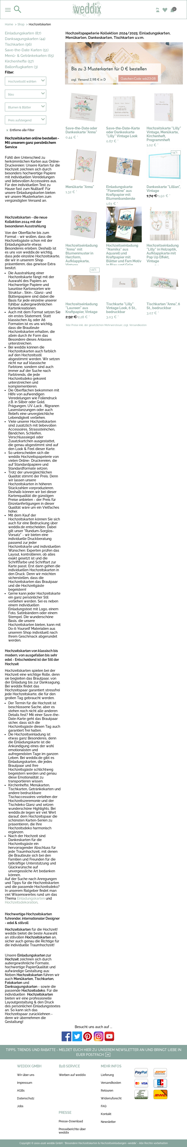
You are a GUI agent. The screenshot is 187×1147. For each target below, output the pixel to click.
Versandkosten (111, 1082)
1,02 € (153, 145)
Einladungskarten (31, 898)
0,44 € (71, 137)
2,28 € (77, 317)
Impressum (24, 1082)
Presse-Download (71, 1121)
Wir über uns (25, 1075)
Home (9, 24)
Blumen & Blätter (19, 107)
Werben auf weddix (72, 1075)
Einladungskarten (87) (23, 33)
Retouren (107, 1090)
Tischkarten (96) (18, 44)
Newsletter (108, 1122)
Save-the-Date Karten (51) (26, 50)
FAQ (103, 1106)
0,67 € (112, 141)
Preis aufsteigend (20, 120)
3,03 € (112, 317)
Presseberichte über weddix (72, 1130)
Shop (21, 24)
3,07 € (153, 313)
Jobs (20, 1106)
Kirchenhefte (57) (19, 61)
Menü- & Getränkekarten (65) (29, 55)
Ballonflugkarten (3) (21, 67)
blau (11, 94)
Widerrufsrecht (111, 1098)
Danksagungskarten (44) (25, 39)
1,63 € (112, 204)
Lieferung (107, 1075)
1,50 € (158, 195)
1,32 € (71, 192)
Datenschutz (25, 1098)
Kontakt (106, 1114)
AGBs (21, 1090)
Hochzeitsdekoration (21, 902)
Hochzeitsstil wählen (22, 81)
